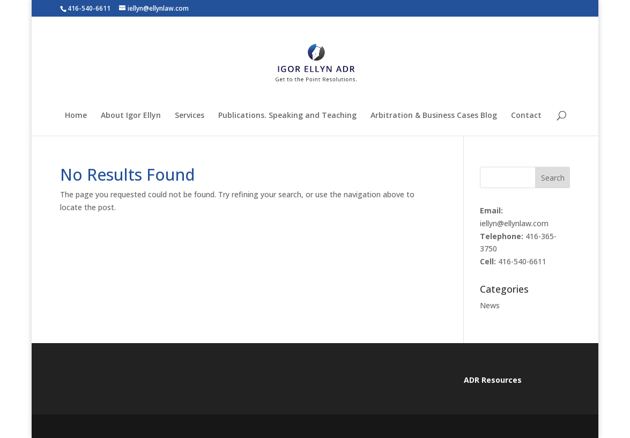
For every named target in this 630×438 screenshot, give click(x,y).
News (490, 305)
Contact (526, 116)
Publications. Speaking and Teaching (287, 116)
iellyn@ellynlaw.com (514, 223)
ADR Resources (493, 380)
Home (76, 116)
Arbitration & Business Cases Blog (433, 116)
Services (189, 116)
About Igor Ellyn (131, 116)
